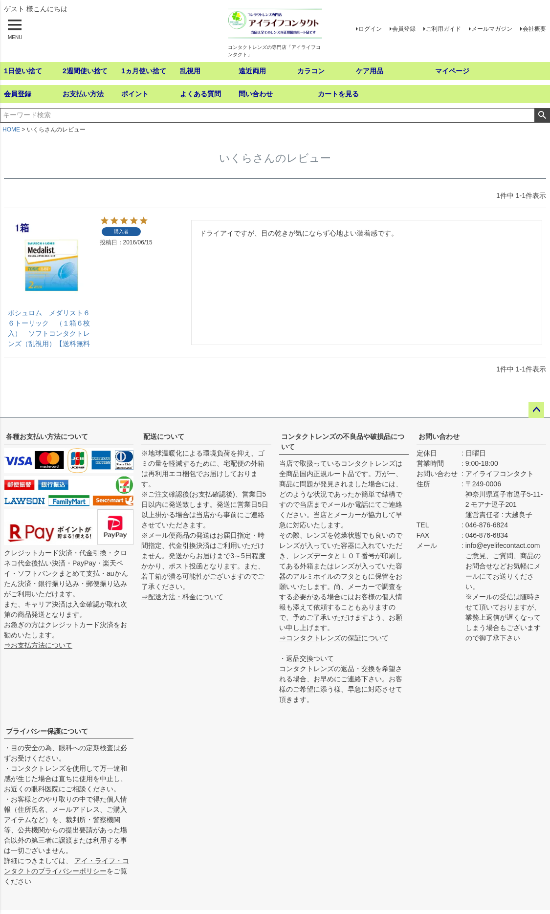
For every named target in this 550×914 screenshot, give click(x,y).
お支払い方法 (83, 94)
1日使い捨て (23, 71)
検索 (542, 115)
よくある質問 (200, 94)
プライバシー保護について (47, 731)
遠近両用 (252, 71)
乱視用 (190, 71)
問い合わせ (256, 94)
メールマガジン (491, 28)
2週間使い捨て (85, 71)
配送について (163, 436)
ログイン (370, 28)
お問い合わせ (439, 436)
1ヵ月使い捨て (143, 71)
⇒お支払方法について (38, 645)
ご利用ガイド (443, 28)
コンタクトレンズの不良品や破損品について (342, 442)
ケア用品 (369, 71)
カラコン (311, 71)
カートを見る (338, 94)
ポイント (135, 94)
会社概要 (534, 28)
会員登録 (404, 28)
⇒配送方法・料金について (182, 597)
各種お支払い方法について (47, 436)
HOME (11, 129)
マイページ (452, 71)
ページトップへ (536, 410)
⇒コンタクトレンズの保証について (334, 638)
